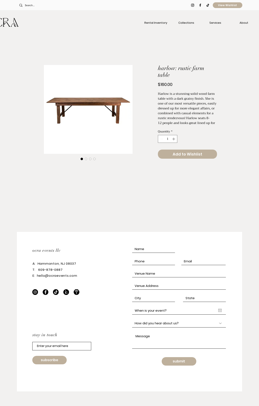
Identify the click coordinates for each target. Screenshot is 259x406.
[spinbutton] (167, 139)
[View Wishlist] (227, 5)
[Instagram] (35, 292)
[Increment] (174, 139)
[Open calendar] (220, 310)
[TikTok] (208, 5)
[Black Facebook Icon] (200, 5)
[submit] (179, 361)
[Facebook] (45, 292)
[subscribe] (49, 360)
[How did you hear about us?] (179, 323)
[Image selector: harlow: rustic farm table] (82, 159)
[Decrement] (161, 139)
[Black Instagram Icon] (193, 5)
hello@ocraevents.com (57, 275)
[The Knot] (66, 292)
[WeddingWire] (76, 292)
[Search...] (47, 5)
